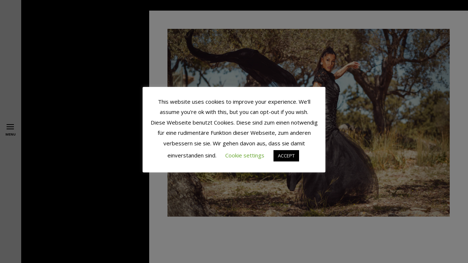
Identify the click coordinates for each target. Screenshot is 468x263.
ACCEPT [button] (286, 155)
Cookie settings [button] (244, 155)
